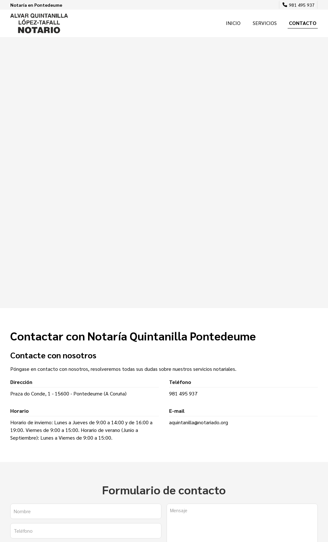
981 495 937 (183, 393)
